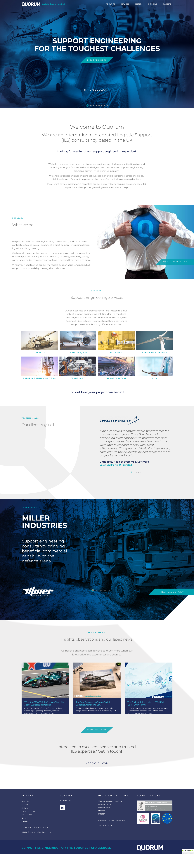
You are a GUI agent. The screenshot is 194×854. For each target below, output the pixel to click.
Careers (25, 821)
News (24, 818)
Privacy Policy (42, 827)
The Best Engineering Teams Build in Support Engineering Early (93, 703)
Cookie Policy (27, 827)
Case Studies (27, 815)
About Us (25, 801)
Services (25, 805)
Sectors (25, 808)
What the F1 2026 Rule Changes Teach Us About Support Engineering (44, 703)
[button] (87, 105)
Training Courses (28, 811)
